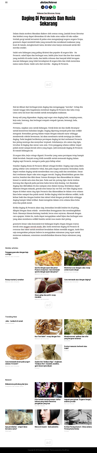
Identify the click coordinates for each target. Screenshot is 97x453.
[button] (6, 2)
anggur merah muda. (33, 226)
